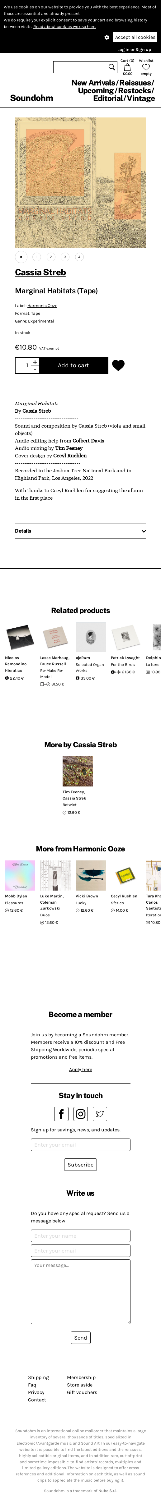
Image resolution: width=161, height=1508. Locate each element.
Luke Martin (51, 896)
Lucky (81, 903)
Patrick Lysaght (125, 657)
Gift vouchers (82, 1392)
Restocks (134, 90)
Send (80, 1337)
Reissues (135, 82)
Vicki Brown (87, 896)
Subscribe (80, 1164)
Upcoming (96, 90)
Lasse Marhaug (54, 657)
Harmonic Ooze (42, 305)
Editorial (108, 98)
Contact (37, 1400)
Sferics (117, 903)
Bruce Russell (53, 664)
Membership (81, 1377)
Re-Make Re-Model (52, 673)
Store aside (79, 1385)
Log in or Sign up (134, 49)
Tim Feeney (73, 792)
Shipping (38, 1377)
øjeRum (83, 657)
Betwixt (70, 804)
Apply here (80, 1069)
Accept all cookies (135, 37)
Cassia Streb (40, 272)
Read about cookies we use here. (64, 26)
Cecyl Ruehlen (124, 896)
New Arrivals (93, 82)
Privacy (36, 1392)
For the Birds (123, 664)
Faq (32, 1385)
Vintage (141, 98)
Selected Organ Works (90, 667)
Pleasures (14, 903)
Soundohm (31, 98)
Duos (45, 915)
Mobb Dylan (16, 896)
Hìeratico (13, 670)
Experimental (41, 321)
